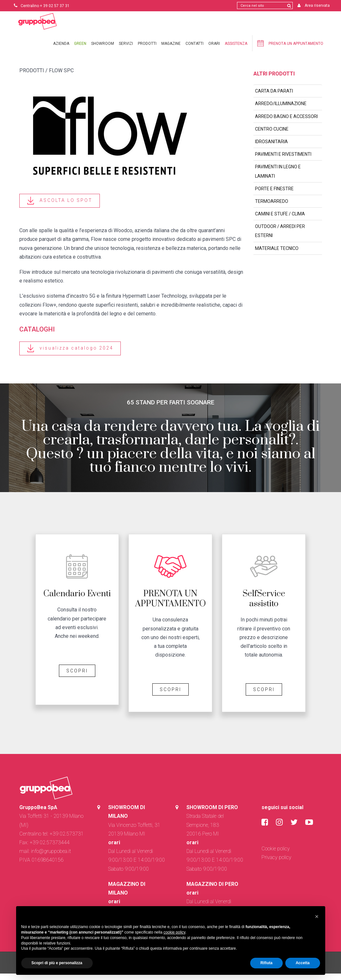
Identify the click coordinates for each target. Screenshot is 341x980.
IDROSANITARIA (271, 148)
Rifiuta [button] (266, 963)
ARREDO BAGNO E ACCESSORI (286, 122)
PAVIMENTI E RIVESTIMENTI (283, 160)
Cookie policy (275, 855)
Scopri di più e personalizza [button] (57, 963)
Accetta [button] (302, 963)
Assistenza (236, 50)
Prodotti (147, 50)
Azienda (61, 50)
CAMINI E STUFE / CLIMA (280, 220)
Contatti (194, 50)
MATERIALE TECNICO (276, 254)
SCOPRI (77, 677)
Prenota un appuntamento (290, 49)
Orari (214, 50)
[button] (317, 916)
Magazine (171, 50)
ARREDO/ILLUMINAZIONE (281, 110)
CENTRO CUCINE (272, 135)
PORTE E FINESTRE (274, 195)
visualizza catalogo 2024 (70, 355)
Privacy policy (276, 864)
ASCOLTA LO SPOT (59, 207)
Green (80, 50)
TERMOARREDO (271, 207)
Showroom (102, 50)
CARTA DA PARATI (274, 97)
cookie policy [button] (174, 932)
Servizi (126, 50)
